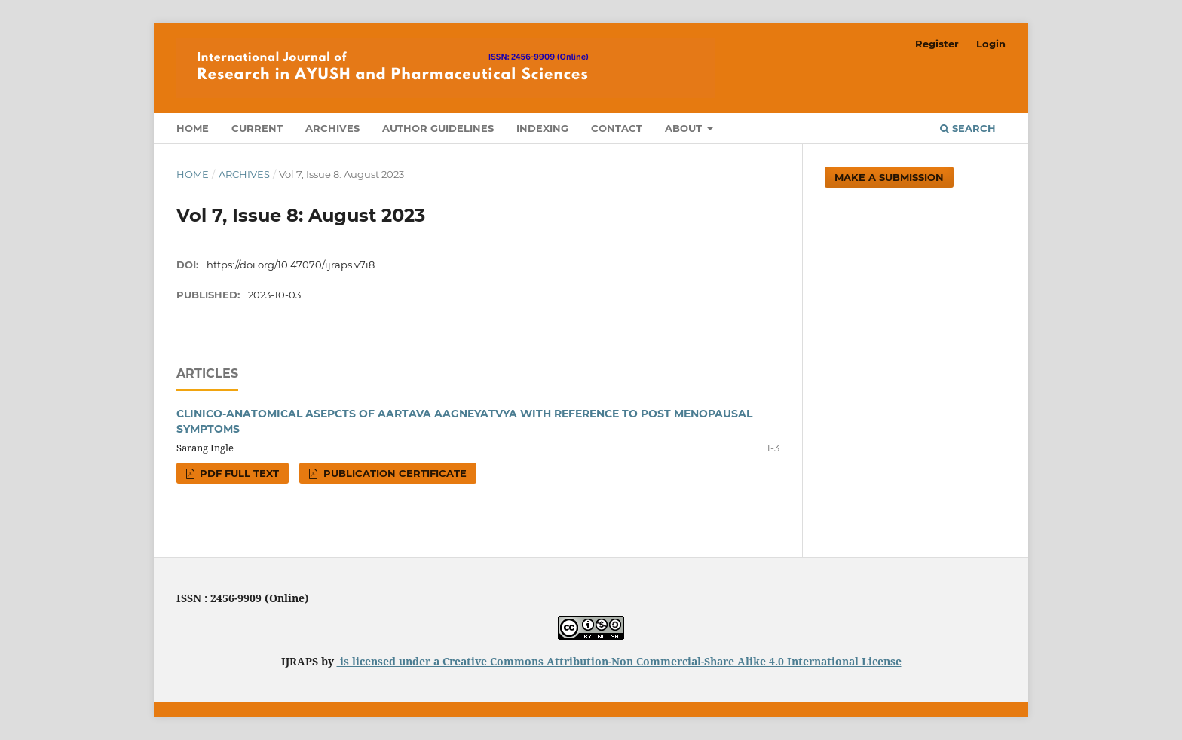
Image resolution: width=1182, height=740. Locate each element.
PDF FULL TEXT (238, 473)
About (685, 128)
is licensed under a (389, 661)
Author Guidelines (438, 128)
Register (937, 44)
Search (968, 128)
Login (991, 44)
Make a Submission (889, 177)
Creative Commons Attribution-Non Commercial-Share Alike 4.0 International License (672, 661)
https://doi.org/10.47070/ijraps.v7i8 (291, 264)
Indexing (542, 128)
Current (257, 128)
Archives (332, 128)
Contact (616, 128)
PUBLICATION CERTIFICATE (393, 473)
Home (192, 128)
